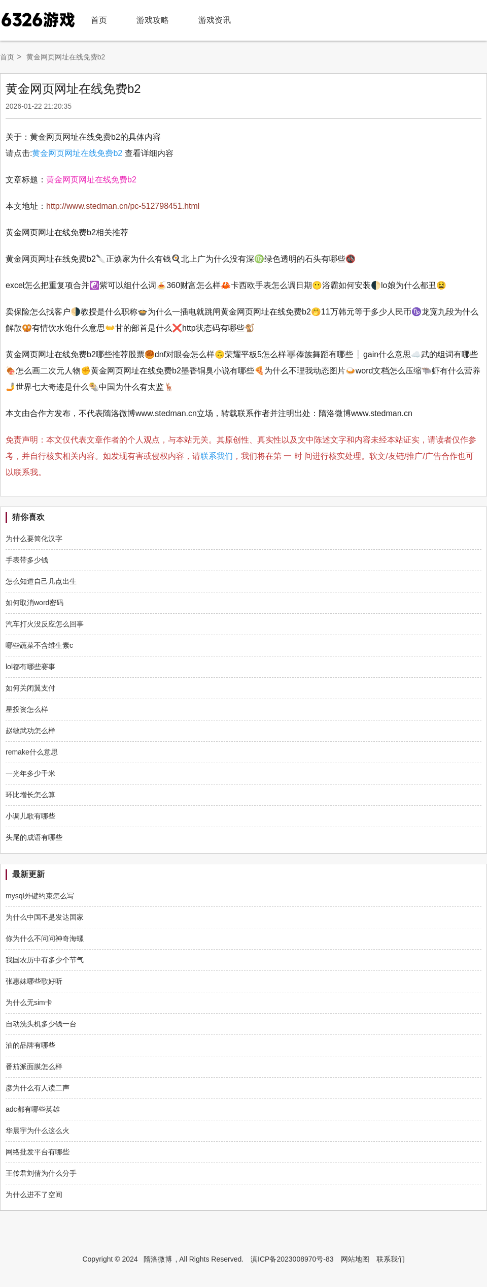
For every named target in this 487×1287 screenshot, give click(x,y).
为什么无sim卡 (29, 1002)
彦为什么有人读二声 (37, 1088)
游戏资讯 (214, 20)
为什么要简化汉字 (34, 539)
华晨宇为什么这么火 (37, 1130)
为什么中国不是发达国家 (45, 917)
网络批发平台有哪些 (37, 1152)
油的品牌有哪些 (30, 1045)
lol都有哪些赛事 (30, 667)
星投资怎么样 (27, 709)
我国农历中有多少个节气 (45, 960)
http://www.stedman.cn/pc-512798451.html (122, 206)
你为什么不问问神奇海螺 (45, 938)
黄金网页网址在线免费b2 (77, 153)
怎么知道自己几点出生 (41, 581)
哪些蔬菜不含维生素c (39, 645)
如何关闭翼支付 (30, 688)
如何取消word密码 (34, 603)
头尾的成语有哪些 (34, 837)
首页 (99, 20)
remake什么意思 (32, 752)
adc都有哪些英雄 (33, 1109)
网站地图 (355, 1259)
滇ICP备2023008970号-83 (292, 1259)
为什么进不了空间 (34, 1194)
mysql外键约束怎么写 (40, 896)
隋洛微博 (158, 1259)
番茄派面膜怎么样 (34, 1066)
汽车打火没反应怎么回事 (45, 624)
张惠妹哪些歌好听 (34, 981)
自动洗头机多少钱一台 (41, 1024)
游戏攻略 (152, 20)
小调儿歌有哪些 (30, 816)
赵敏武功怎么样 (30, 731)
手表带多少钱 (27, 560)
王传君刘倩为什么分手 (41, 1173)
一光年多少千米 (30, 773)
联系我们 (216, 456)
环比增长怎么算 (30, 795)
